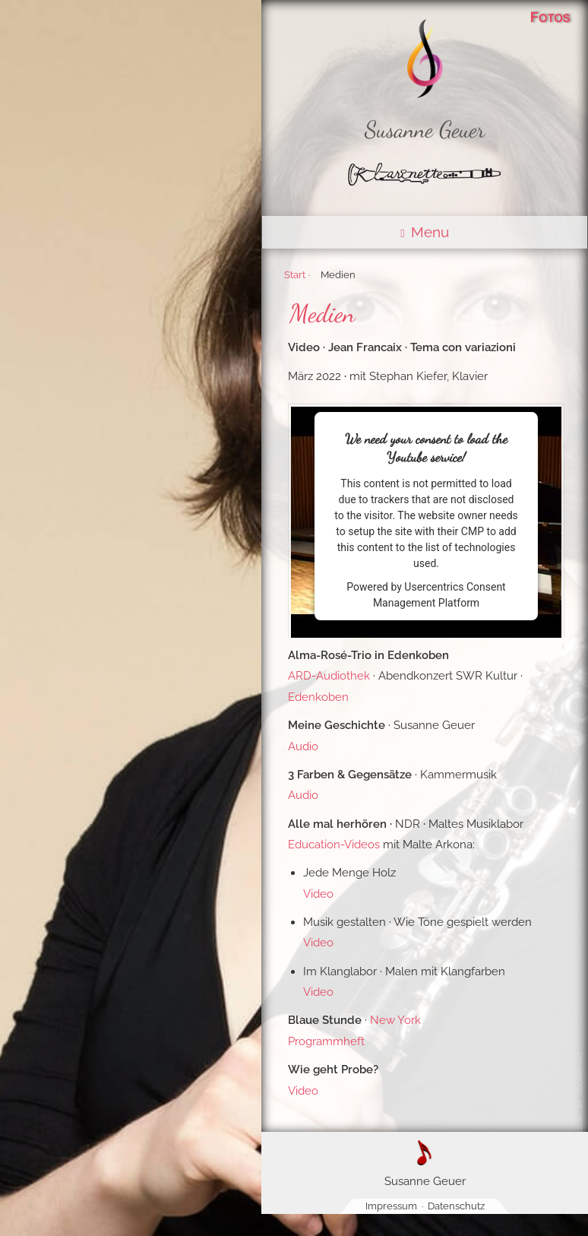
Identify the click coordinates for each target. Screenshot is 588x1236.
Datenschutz (456, 1206)
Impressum (391, 1206)
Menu (424, 231)
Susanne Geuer (425, 130)
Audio (303, 746)
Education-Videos (334, 844)
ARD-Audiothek (329, 676)
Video (318, 894)
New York (395, 1020)
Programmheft (326, 1041)
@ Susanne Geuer (582, 1095)
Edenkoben (318, 697)
